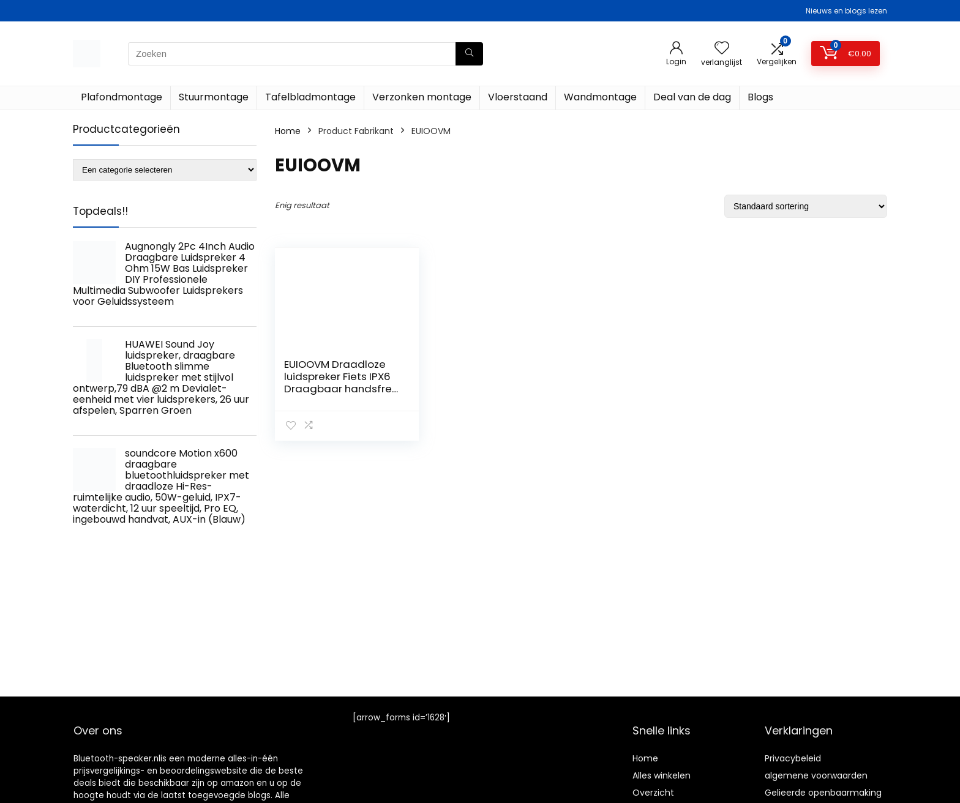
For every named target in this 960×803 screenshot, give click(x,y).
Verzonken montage (421, 97)
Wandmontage (600, 97)
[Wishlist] (721, 49)
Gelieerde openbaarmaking (823, 792)
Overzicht (653, 792)
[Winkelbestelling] (805, 206)
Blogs (760, 97)
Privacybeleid (793, 758)
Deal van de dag (692, 97)
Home (288, 131)
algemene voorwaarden (816, 775)
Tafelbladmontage (310, 97)
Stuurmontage (214, 97)
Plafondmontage (121, 97)
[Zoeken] (469, 53)
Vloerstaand (517, 97)
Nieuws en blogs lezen (846, 11)
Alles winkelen (661, 775)
